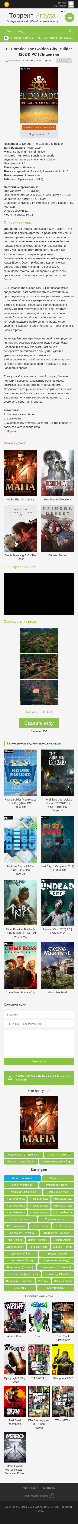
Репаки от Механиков (23, 1191)
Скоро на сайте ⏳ (59, 1154)
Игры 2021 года (39, 1205)
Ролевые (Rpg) (38, 1246)
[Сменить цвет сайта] (6, 4)
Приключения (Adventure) (22, 1274)
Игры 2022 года (15, 1205)
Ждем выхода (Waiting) (57, 1161)
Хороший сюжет (20, 1219)
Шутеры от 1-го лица (21, 1232)
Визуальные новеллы (19, 1281)
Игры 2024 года (39, 1198)
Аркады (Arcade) (57, 1253)
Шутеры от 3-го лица (57, 1232)
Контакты (49, 1487)
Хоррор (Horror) (62, 1246)
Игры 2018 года (39, 1212)
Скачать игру (39, 723)
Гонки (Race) (14, 1239)
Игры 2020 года (62, 1205)
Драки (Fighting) (21, 1253)
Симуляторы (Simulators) (56, 1267)
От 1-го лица (40, 1226)
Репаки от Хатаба (56, 1184)
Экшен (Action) (63, 1239)
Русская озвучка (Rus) (20, 1161)
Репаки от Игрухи (21, 1184)
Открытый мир (16, 1226)
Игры (37, 37)
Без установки (55, 1287)
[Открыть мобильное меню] (69, 17)
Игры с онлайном (22, 1178)
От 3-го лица (63, 1226)
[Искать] (70, 31)
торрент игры (22, 37)
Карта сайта (30, 1487)
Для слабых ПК (63, 1212)
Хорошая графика (56, 1219)
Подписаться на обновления (39, 127)
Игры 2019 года (15, 1212)
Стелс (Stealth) (15, 1246)
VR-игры (43, 1281)
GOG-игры (20, 1287)
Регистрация (59, 6)
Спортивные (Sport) (21, 1260)
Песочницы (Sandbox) (58, 1274)
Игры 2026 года (58, 1191)
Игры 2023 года (62, 1198)
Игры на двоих (63, 1281)
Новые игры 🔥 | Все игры (23, 1154)
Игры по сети (58, 1178)
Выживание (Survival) (20, 1267)
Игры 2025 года (15, 1198)
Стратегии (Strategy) (56, 1260)
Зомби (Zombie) (37, 1239)
